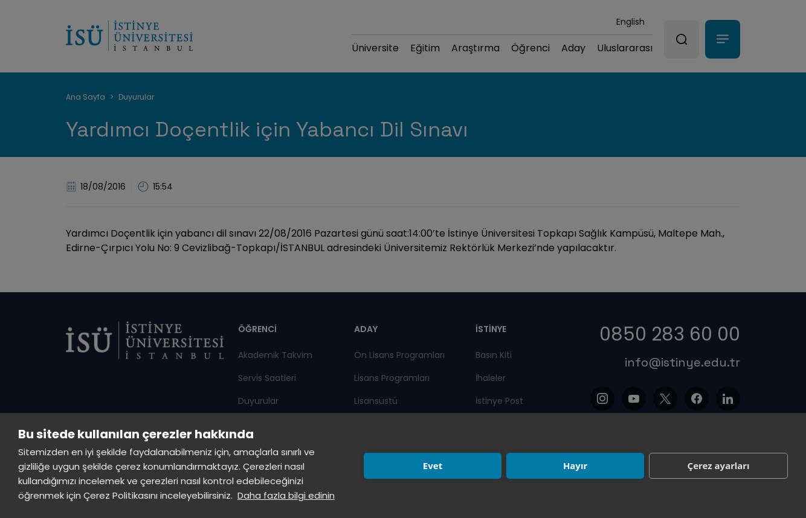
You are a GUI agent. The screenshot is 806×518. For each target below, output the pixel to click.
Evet (432, 465)
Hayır (575, 465)
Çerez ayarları (719, 465)
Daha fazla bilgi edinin (286, 495)
